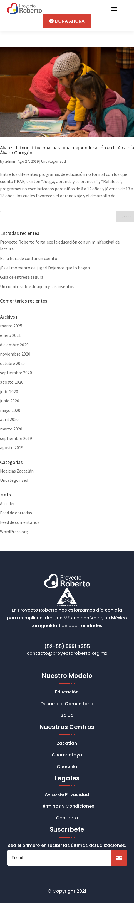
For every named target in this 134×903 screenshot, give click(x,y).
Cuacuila (67, 767)
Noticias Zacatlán (17, 471)
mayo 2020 (10, 410)
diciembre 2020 (14, 344)
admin (10, 161)
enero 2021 (10, 335)
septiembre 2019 (16, 438)
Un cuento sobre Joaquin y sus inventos (37, 286)
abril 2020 (9, 419)
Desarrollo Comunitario (67, 704)
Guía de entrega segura (21, 277)
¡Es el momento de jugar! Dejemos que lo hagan (45, 268)
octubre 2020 (12, 363)
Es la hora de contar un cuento (28, 258)
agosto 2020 (11, 382)
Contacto (67, 818)
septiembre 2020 (16, 372)
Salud (67, 716)
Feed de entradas (16, 512)
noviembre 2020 (15, 354)
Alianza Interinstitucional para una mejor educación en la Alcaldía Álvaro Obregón (67, 150)
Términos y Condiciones (67, 806)
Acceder (7, 503)
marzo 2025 (11, 325)
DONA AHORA (70, 21)
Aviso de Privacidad (67, 795)
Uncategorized (53, 161)
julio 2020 (9, 391)
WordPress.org (14, 531)
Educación (67, 692)
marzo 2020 (11, 429)
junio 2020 (9, 400)
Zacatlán (67, 743)
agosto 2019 (11, 447)
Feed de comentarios (19, 522)
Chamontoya (67, 755)
